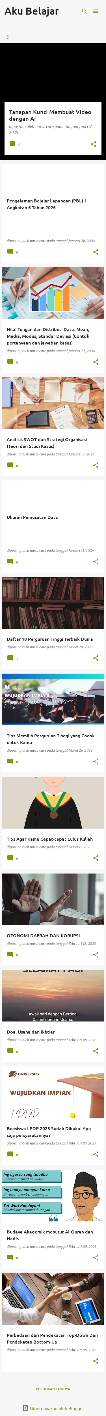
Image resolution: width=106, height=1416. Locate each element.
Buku (64, 37)
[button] (93, 144)
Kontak (40, 37)
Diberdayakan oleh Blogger (53, 1408)
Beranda (13, 37)
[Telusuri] (84, 11)
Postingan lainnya (53, 1389)
